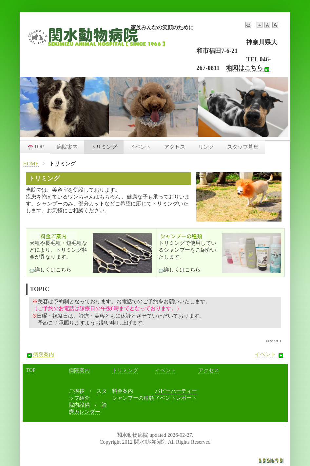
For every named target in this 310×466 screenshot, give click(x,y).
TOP (35, 147)
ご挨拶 (77, 391)
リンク (206, 147)
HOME (31, 163)
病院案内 (67, 147)
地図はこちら (248, 68)
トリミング (104, 147)
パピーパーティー (176, 391)
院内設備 (79, 405)
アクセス (174, 147)
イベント (140, 147)
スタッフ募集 (243, 147)
